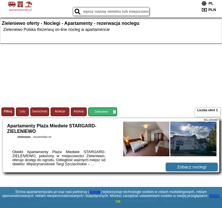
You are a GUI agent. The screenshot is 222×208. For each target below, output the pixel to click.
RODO (214, 196)
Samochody (39, 111)
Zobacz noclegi (191, 166)
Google (95, 192)
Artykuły (79, 111)
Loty (22, 111)
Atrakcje (60, 111)
